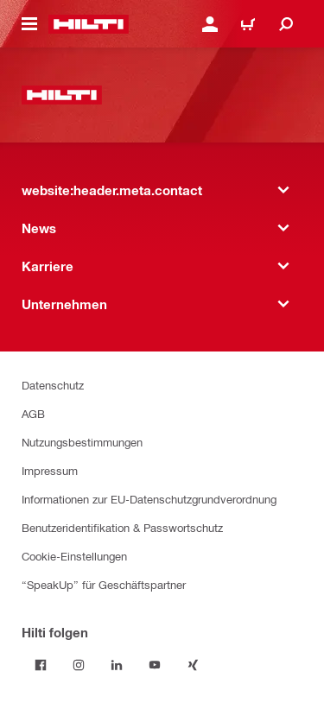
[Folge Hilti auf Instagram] (79, 665)
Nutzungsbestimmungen (82, 441)
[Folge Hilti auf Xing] (193, 665)
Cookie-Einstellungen (74, 555)
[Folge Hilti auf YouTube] (155, 665)
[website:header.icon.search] (286, 24)
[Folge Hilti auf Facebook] (41, 665)
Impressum (50, 470)
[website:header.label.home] (88, 24)
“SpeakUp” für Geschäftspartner (104, 584)
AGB (33, 413)
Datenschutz (53, 384)
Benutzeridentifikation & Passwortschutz (122, 527)
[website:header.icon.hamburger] (29, 24)
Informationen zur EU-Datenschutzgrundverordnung (149, 498)
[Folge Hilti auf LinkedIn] (117, 665)
